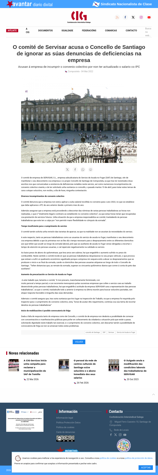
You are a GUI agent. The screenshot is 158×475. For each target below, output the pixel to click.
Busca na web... (148, 32)
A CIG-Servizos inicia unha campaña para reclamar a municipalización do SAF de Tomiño (35, 368)
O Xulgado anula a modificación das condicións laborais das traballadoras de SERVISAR (135, 368)
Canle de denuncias (65, 432)
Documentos (45, 30)
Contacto (131, 30)
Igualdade (67, 30)
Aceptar (145, 467)
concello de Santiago (92, 332)
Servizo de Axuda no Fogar (126, 332)
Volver (79, 342)
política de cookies (108, 458)
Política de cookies (65, 427)
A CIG (27, 30)
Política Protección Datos (68, 422)
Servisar (111, 332)
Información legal (64, 418)
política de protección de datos (138, 458)
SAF (104, 332)
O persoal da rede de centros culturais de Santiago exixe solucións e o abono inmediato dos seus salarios (85, 369)
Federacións (89, 30)
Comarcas (111, 30)
